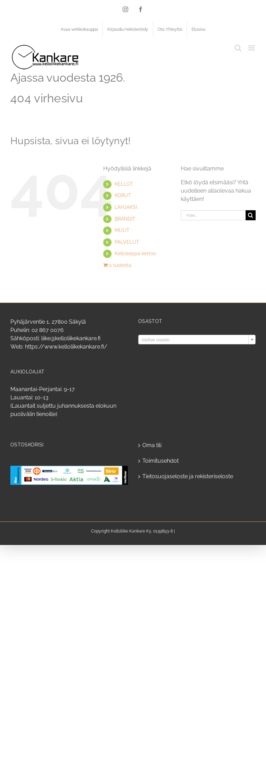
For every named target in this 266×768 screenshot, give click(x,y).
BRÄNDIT (125, 219)
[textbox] (197, 340)
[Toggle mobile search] (237, 48)
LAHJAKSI (126, 207)
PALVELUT (127, 242)
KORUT (123, 195)
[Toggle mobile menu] (252, 48)
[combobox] (197, 339)
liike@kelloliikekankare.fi (70, 338)
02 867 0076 (48, 330)
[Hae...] (213, 215)
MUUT (122, 230)
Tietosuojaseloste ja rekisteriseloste (187, 476)
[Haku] (251, 215)
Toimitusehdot (160, 460)
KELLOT (124, 184)
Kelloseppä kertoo (135, 253)
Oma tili (151, 445)
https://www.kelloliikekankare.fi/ (66, 346)
